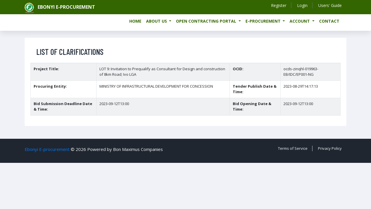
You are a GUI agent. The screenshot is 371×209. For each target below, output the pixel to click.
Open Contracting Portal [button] (206, 21)
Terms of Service (293, 148)
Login (302, 5)
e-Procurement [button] (263, 21)
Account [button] (300, 21)
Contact (329, 21)
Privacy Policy (330, 148)
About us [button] (157, 21)
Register (278, 5)
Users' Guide (330, 5)
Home (135, 21)
